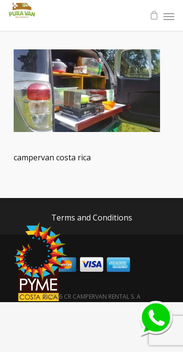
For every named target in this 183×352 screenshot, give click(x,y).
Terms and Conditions (91, 217)
